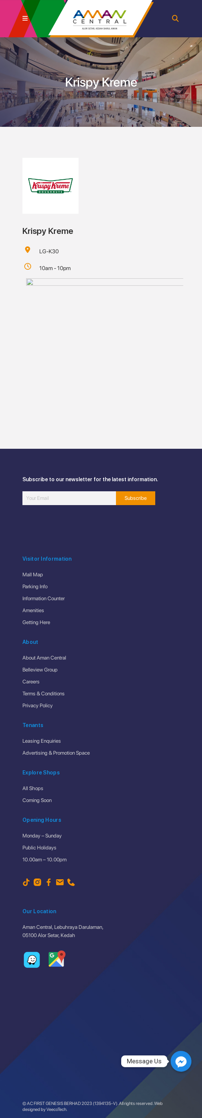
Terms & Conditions (43, 693)
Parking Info (35, 586)
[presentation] (79, 530)
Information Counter (43, 598)
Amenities (33, 610)
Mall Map (32, 574)
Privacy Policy (37, 705)
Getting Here (36, 622)
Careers (31, 682)
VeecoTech (56, 1109)
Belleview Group (40, 670)
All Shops (32, 788)
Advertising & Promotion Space (56, 753)
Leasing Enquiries (41, 741)
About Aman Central (44, 658)
